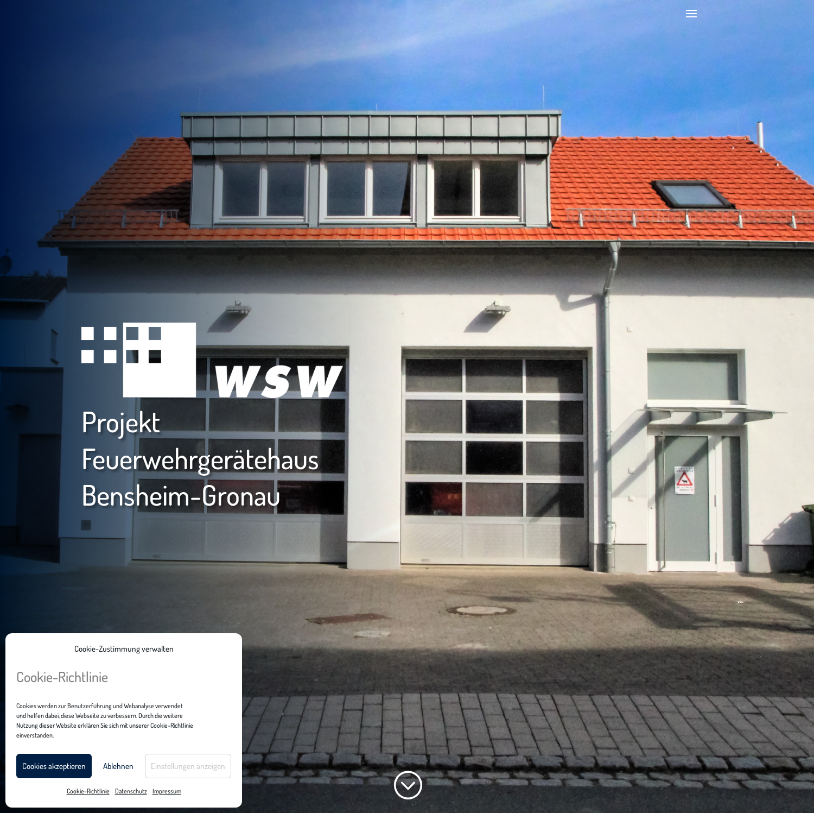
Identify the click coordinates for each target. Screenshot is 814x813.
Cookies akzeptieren (54, 766)
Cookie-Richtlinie (88, 791)
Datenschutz (131, 791)
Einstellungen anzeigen (188, 766)
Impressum (166, 791)
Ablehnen (118, 766)
